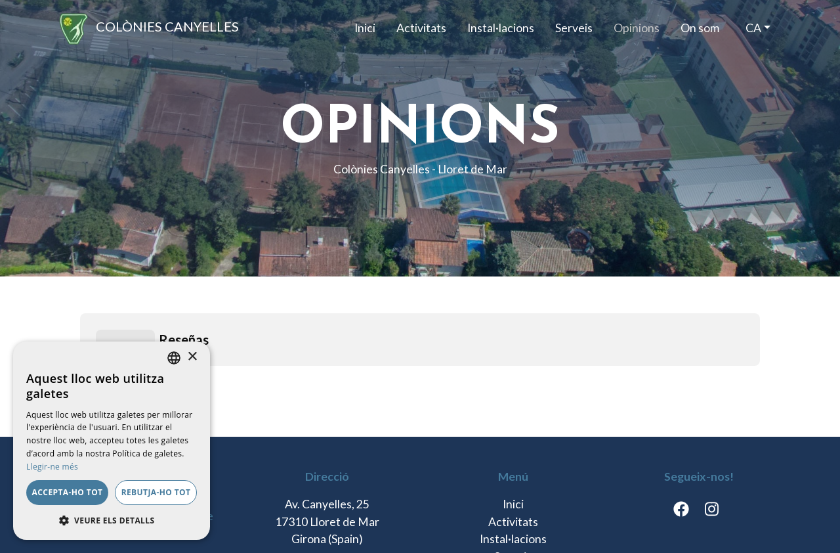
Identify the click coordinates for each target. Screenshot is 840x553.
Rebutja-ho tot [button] (156, 492)
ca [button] (753, 28)
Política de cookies (628, 523)
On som (700, 28)
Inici (364, 28)
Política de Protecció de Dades (308, 523)
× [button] (192, 357)
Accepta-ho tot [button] (67, 492)
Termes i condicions (515, 523)
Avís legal (425, 523)
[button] (111, 520)
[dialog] (111, 441)
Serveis (574, 28)
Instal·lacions (500, 28)
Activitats (421, 28)
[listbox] (173, 358)
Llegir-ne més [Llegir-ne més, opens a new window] (52, 466)
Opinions (637, 28)
